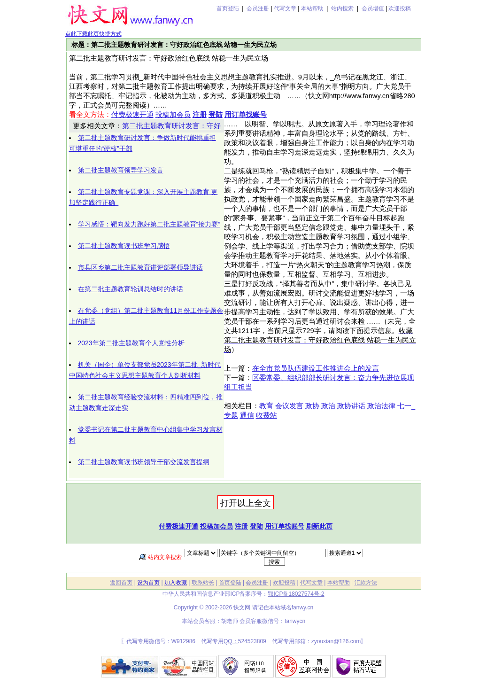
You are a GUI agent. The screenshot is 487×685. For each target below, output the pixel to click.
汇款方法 (366, 582)
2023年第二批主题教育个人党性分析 (131, 343)
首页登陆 (227, 8)
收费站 (266, 415)
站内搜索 (342, 8)
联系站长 (203, 582)
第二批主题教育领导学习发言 (120, 170)
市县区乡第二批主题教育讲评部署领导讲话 (140, 267)
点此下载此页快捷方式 (93, 34)
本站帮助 (312, 8)
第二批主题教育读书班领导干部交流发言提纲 (143, 462)
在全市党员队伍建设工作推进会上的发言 (315, 368)
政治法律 (381, 406)
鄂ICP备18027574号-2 (296, 594)
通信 (247, 415)
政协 (312, 406)
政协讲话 (351, 406)
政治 (328, 406)
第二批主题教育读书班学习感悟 (124, 245)
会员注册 (258, 8)
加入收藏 (175, 582)
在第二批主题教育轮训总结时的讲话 (130, 289)
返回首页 (121, 582)
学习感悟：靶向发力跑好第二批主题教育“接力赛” (149, 224)
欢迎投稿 (399, 8)
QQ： (231, 641)
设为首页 (148, 582)
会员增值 (373, 8)
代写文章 (285, 8)
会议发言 (289, 406)
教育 (266, 406)
